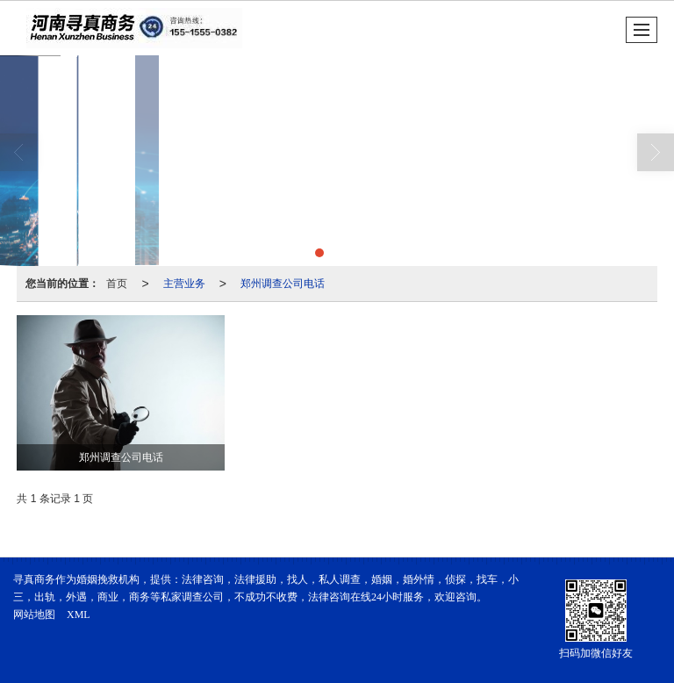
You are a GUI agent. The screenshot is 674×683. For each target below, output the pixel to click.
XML (78, 614)
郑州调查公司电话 (282, 283)
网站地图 (34, 614)
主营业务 (184, 283)
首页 (116, 283)
